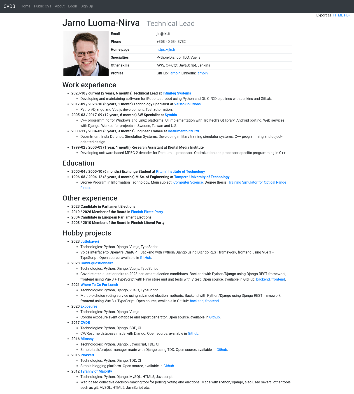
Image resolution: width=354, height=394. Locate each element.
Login (72, 6)
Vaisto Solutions (187, 104)
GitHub (145, 258)
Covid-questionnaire (97, 263)
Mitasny (87, 339)
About (60, 6)
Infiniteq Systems (177, 93)
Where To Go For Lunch (99, 285)
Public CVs (42, 6)
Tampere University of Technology (202, 177)
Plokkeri (87, 355)
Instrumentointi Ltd (183, 131)
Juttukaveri (90, 241)
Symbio (171, 115)
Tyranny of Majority (96, 371)
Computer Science (188, 182)
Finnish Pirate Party (147, 212)
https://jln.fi (166, 49)
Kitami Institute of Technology (180, 171)
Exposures (89, 306)
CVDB (9, 6)
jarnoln (175, 73)
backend (263, 279)
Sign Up (87, 6)
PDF (347, 15)
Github (214, 317)
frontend (278, 279)
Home (25, 6)
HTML (338, 15)
